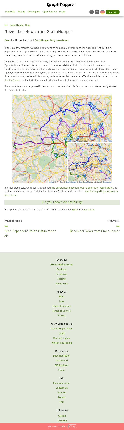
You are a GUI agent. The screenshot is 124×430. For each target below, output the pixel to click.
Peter (7, 40)
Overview (61, 259)
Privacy (62, 315)
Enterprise (61, 274)
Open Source (49, 11)
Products (10, 11)
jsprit (62, 333)
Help (61, 378)
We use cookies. (58, 426)
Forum (61, 397)
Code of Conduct (61, 306)
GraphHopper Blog (20, 25)
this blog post (11, 80)
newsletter (62, 40)
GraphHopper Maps (61, 328)
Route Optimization (61, 264)
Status (61, 369)
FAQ (61, 401)
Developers (33, 11)
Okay (72, 426)
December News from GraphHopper (95, 231)
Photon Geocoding (61, 342)
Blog (61, 296)
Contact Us (62, 387)
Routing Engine (61, 338)
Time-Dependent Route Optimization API (30, 233)
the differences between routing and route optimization (82, 187)
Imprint (62, 392)
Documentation (61, 355)
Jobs (61, 301)
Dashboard (62, 360)
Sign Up (112, 12)
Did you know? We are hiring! (62, 202)
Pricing (21, 11)
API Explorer (61, 365)
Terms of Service (61, 310)
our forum (88, 209)
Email (75, 209)
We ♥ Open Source (61, 323)
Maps (62, 11)
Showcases (61, 283)
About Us (62, 291)
